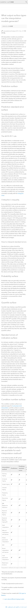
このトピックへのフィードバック (17, 607)
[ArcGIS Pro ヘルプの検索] (12, 2)
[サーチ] (26, 2)
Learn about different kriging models (14, 599)
